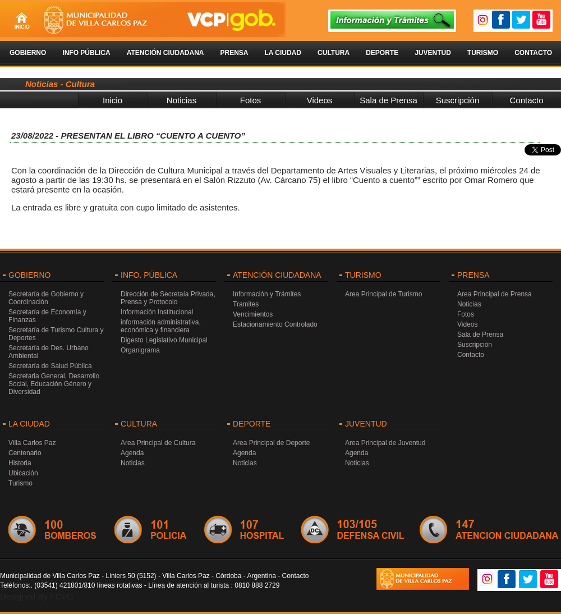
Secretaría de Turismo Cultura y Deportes (55, 334)
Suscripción (458, 100)
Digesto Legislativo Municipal (164, 340)
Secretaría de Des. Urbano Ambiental (48, 352)
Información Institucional (157, 312)
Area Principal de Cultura (158, 443)
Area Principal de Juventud (385, 443)
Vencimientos (253, 314)
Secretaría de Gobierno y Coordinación (46, 298)
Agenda (132, 453)
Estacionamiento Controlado (275, 324)
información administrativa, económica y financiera (161, 326)
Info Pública (86, 53)
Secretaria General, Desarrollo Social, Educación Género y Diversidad (53, 384)
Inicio (112, 100)
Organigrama (140, 350)
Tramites (246, 304)
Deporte (382, 53)
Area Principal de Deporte (271, 443)
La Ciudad (282, 53)
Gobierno (28, 53)
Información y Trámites (267, 294)
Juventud (433, 53)
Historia (19, 463)
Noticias (181, 100)
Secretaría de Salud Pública (50, 366)
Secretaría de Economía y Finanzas (47, 316)
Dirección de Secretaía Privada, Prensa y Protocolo (168, 298)
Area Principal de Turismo (383, 294)
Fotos (250, 100)
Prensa (234, 53)
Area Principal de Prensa (494, 294)
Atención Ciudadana (165, 53)
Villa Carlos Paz (32, 443)
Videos (320, 100)
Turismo (482, 53)
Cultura (334, 53)
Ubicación (23, 473)
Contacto (533, 53)
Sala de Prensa (388, 100)
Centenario (25, 453)
